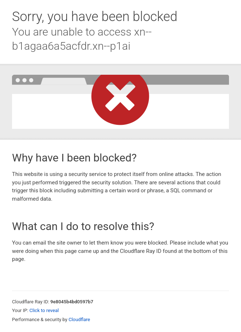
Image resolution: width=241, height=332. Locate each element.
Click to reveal (44, 310)
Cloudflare (79, 319)
